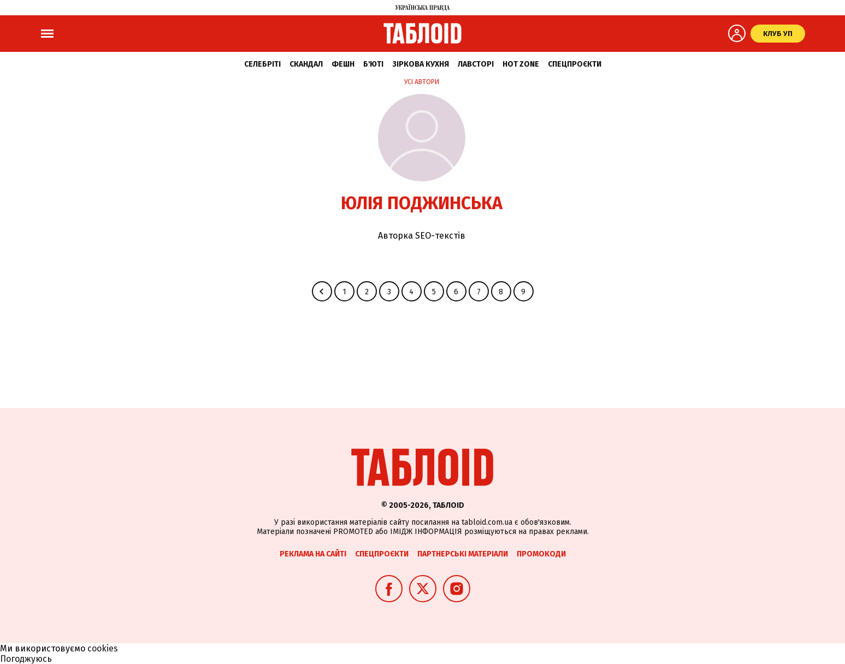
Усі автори (421, 82)
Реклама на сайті (313, 554)
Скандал (306, 64)
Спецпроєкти (574, 64)
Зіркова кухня (420, 64)
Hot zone (521, 64)
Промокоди (541, 554)
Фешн (343, 64)
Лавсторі (476, 64)
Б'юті (373, 64)
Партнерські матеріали (462, 554)
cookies (102, 648)
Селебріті (262, 64)
